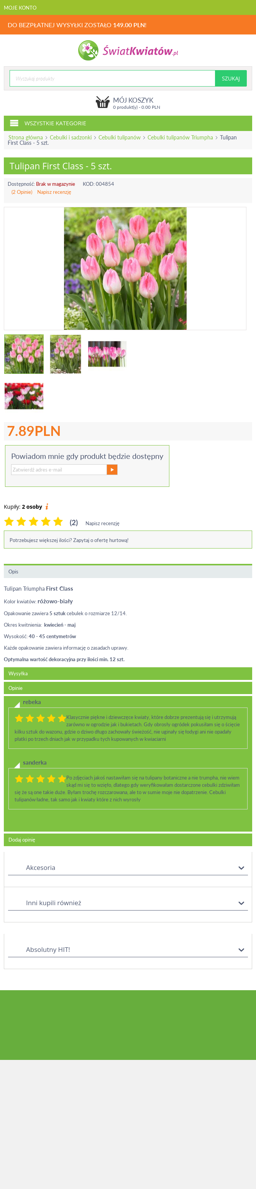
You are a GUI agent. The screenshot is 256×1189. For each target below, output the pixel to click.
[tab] (128, 764)
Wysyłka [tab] (18, 673)
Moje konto (20, 8)
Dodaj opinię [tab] (21, 840)
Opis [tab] (13, 571)
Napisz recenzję (54, 192)
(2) (74, 522)
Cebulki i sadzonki (71, 137)
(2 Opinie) (21, 192)
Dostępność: (21, 184)
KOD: (89, 184)
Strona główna (25, 137)
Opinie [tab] (15, 688)
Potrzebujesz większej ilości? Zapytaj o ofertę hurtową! (69, 540)
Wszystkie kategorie (48, 122)
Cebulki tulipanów (119, 137)
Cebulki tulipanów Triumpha (180, 137)
